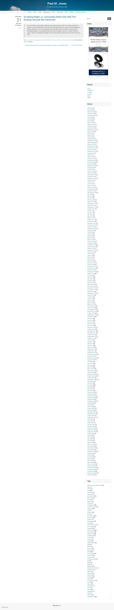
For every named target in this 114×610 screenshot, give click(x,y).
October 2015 (91, 248)
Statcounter (5, 607)
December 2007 (91, 412)
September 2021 (91, 151)
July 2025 (90, 117)
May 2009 (90, 387)
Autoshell (89, 494)
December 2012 (91, 309)
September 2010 (91, 358)
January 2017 (91, 221)
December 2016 (91, 223)
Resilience (90, 569)
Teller (88, 593)
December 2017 (91, 203)
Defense (89, 512)
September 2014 (91, 272)
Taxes (88, 589)
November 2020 (91, 162)
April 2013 (90, 302)
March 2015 (90, 261)
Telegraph (90, 591)
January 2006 (91, 446)
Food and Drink (91, 525)
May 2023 (90, 135)
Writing (71, 12)
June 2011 (90, 342)
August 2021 (90, 153)
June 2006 (90, 437)
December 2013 (91, 288)
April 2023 (90, 137)
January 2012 (91, 329)
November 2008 (91, 397)
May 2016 (90, 236)
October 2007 (91, 415)
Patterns (89, 550)
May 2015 (90, 257)
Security (89, 575)
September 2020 (91, 165)
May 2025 (90, 121)
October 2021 (91, 149)
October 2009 (91, 378)
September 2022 (91, 142)
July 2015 (90, 254)
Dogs (88, 514)
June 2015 (90, 255)
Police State (90, 553)
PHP (88, 551)
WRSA (89, 98)
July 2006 (90, 435)
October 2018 (91, 191)
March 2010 (90, 369)
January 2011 (91, 351)
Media (89, 546)
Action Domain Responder (94, 485)
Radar (88, 562)
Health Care (90, 534)
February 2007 (91, 424)
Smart (20, 28)
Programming (91, 559)
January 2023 (91, 139)
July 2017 (90, 210)
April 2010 (90, 367)
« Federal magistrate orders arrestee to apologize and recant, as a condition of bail (46, 45)
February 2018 (91, 200)
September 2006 (91, 431)
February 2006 (91, 444)
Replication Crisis (92, 568)
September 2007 (91, 417)
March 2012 (90, 325)
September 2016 (91, 228)
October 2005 (91, 449)
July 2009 (90, 383)
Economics (90, 516)
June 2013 (90, 298)
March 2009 (90, 390)
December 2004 (91, 467)
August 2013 (90, 295)
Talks (66, 12)
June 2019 (90, 183)
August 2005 (90, 453)
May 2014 (90, 279)
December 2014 (91, 266)
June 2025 (90, 119)
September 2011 (91, 336)
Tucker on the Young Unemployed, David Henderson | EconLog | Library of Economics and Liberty (50, 40)
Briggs (89, 89)
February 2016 (91, 241)
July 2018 (90, 194)
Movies (89, 548)
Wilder (89, 96)
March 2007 (90, 422)
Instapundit (90, 90)
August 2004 (90, 475)
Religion (89, 566)
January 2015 (91, 264)
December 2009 (91, 374)
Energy (89, 523)
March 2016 (90, 239)
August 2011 (90, 338)
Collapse (89, 508)
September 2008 (91, 401)
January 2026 (91, 113)
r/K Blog (89, 92)
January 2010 (91, 372)
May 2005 (90, 458)
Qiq (88, 560)
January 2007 (91, 426)
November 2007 (91, 413)
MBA (88, 544)
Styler (88, 587)
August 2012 (90, 316)
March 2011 (90, 347)
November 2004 (91, 469)
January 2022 (91, 144)
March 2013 (90, 304)
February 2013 (91, 306)
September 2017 (91, 207)
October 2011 (91, 334)
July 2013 (90, 297)
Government (90, 530)
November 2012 (91, 311)
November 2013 (91, 289)
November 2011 (91, 333)
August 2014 (90, 273)
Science (89, 573)
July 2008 (90, 404)
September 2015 (91, 250)
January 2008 (91, 410)
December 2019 (91, 174)
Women (89, 595)
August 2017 (90, 209)
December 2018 (91, 189)
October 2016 (91, 227)
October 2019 (91, 176)
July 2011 (90, 340)
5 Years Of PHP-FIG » (77, 45)
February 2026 (91, 112)
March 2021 (90, 156)
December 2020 (91, 160)
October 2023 (91, 128)
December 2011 (91, 331)
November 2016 (91, 225)
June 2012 (90, 320)
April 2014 (90, 280)
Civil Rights (90, 505)
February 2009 (91, 392)
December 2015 (91, 245)
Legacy (89, 539)
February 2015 (91, 263)
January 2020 (91, 173)
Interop (89, 537)
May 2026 (90, 108)
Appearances (46, 12)
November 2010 (91, 354)
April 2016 (90, 237)
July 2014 (90, 275)
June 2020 (90, 169)
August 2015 (90, 252)
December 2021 (91, 146)
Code (53, 12)
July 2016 (90, 232)
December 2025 (91, 115)
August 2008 (90, 403)
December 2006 (91, 428)
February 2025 (91, 124)
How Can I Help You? (81, 12)
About (35, 12)
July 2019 (90, 182)
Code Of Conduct (91, 507)
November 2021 (91, 147)
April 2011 (90, 345)
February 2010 (91, 370)
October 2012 (91, 313)
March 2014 (90, 282)
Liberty (89, 541)
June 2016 (90, 234)
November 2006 (91, 430)
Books (89, 499)
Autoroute (90, 492)
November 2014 (91, 268)
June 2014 (90, 277)
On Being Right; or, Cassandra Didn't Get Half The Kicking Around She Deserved (50, 18)
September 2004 (91, 473)
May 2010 (90, 365)
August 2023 (90, 131)
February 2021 (91, 158)
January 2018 (91, 201)
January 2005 (91, 466)
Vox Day (89, 94)
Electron (89, 519)
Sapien (89, 571)
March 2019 (90, 185)
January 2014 (91, 286)
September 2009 (91, 379)
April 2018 (90, 198)
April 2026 (90, 110)
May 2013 (90, 300)
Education (90, 517)
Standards (90, 586)
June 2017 (90, 212)
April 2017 (90, 216)
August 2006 (90, 433)
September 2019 (91, 178)
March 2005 (90, 462)
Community (60, 12)
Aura (88, 490)
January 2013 (91, 307)
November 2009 (91, 376)
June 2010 (90, 363)
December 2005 (91, 448)
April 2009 (90, 388)
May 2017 (90, 214)
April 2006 (90, 440)
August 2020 (90, 167)
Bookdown (90, 498)
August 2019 (90, 180)
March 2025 (90, 122)
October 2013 (91, 291)
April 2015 (90, 259)
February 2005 (91, 464)
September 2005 (91, 451)
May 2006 (90, 439)
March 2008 (90, 406)
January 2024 (91, 126)
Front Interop (90, 526)
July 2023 (90, 133)
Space (89, 584)
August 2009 (90, 381)
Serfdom (89, 577)
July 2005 (90, 455)
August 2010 (90, 360)
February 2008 (91, 408)
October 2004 (91, 471)
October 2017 (91, 205)
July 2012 (90, 318)
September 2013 (91, 293)
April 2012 (90, 324)
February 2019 (91, 187)
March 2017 (90, 218)
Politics (89, 555)
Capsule (89, 501)
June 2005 (90, 457)
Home (29, 12)
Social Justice (91, 580)
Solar (88, 582)
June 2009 (90, 385)
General (89, 528)
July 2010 (90, 361)
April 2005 (90, 460)
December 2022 (91, 140)
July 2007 (90, 419)
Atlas (88, 489)
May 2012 (90, 322)
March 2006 (90, 442)
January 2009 (91, 394)
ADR (40, 12)
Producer (89, 557)
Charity (89, 503)
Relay (88, 564)
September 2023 (91, 130)
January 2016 (91, 243)
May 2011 (90, 343)
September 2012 (91, 315)
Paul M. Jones (57, 3)
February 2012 (91, 327)
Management (90, 543)
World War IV (90, 596)
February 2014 (91, 284)
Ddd (88, 510)
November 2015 (91, 246)
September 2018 (91, 192)
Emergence (90, 521)
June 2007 (90, 421)
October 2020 (91, 164)
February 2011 (91, 349)
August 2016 (90, 230)
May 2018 (90, 196)
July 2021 (90, 155)
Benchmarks (90, 496)
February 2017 (91, 219)
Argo (88, 487)
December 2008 (91, 396)
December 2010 (91, 352)
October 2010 (91, 356)
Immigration (90, 535)
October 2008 (91, 399)
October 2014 (91, 270)
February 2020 (91, 171)
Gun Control (90, 532)
